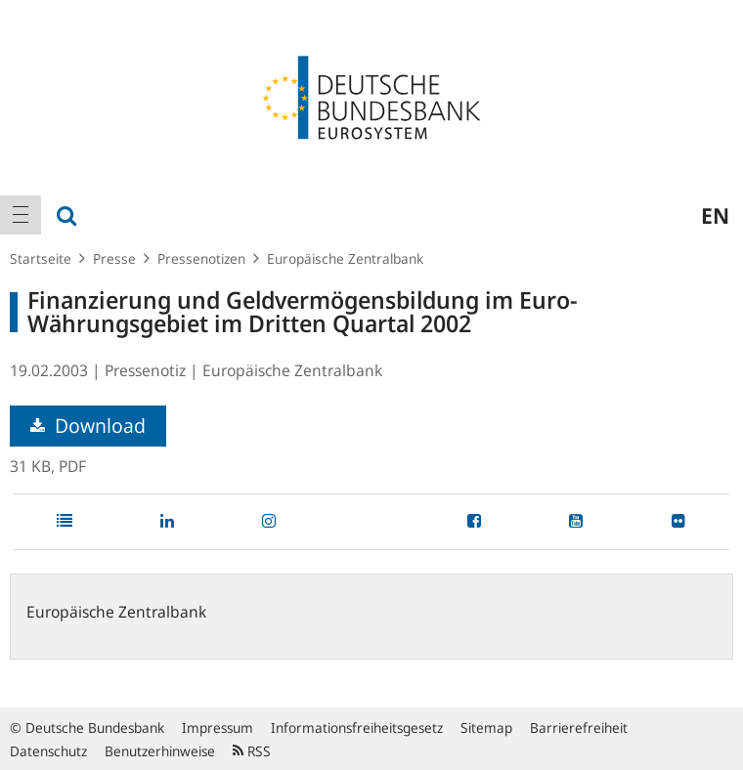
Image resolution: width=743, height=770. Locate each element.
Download (88, 425)
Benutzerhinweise (160, 751)
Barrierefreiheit (579, 727)
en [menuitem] (715, 215)
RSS (252, 751)
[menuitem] (20, 215)
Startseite (40, 258)
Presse (114, 258)
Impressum (217, 727)
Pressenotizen (201, 258)
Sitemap (486, 727)
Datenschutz (48, 751)
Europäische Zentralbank (345, 258)
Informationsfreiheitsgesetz (357, 727)
